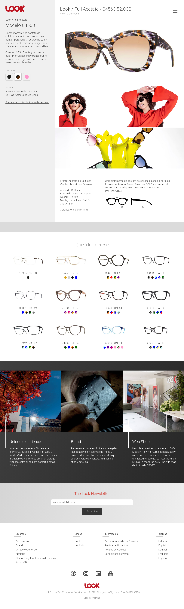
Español (162, 558)
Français (163, 553)
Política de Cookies (115, 549)
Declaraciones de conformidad (122, 541)
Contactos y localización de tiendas (36, 558)
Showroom (22, 541)
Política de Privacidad (117, 545)
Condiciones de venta (117, 553)
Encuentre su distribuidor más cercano (27, 102)
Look (78, 541)
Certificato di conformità (74, 209)
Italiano (162, 541)
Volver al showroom (69, 13)
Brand (19, 545)
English (162, 545)
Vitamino (96, 598)
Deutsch (162, 549)
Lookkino (80, 545)
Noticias (20, 553)
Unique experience (26, 549)
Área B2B (21, 562)
